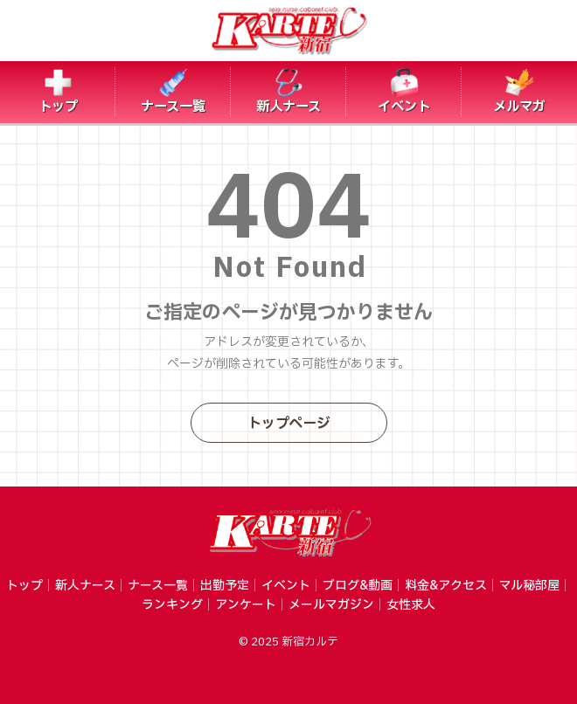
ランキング (172, 605)
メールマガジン (331, 605)
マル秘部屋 (529, 585)
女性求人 (410, 605)
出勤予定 (224, 585)
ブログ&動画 (358, 585)
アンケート (245, 605)
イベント (285, 585)
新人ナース (85, 585)
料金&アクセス (446, 585)
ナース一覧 (158, 585)
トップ (24, 585)
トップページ (288, 423)
